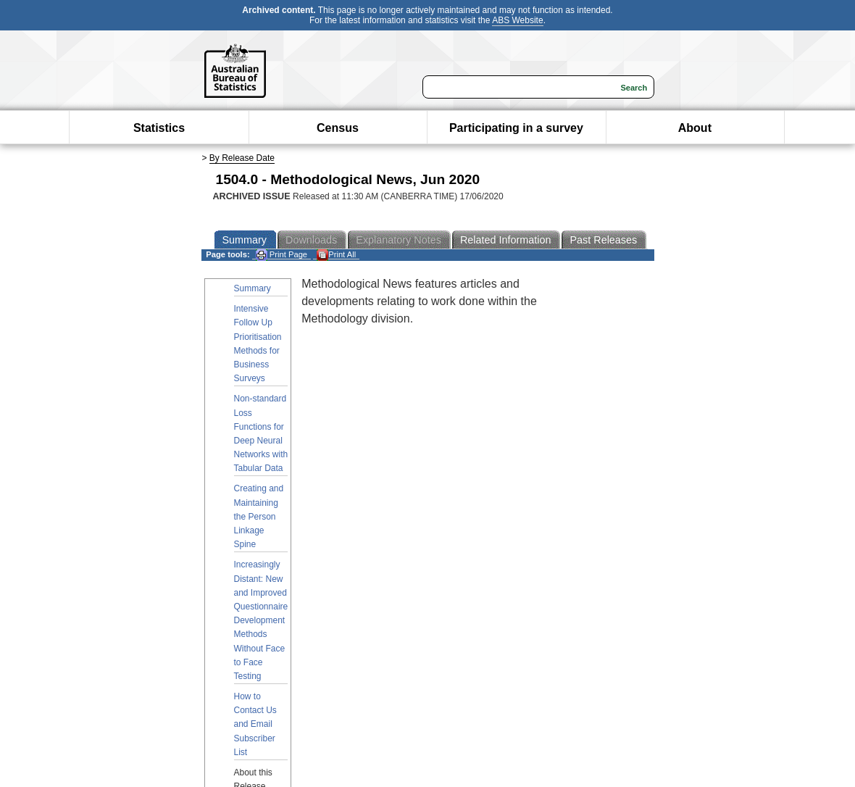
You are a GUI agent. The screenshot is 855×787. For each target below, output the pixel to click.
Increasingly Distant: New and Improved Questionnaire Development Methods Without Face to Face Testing (261, 620)
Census (338, 128)
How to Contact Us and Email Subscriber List (255, 724)
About (695, 128)
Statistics (159, 128)
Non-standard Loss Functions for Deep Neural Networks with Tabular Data (261, 433)
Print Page (281, 254)
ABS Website (517, 20)
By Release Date (242, 158)
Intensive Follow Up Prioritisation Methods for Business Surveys (258, 343)
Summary (252, 288)
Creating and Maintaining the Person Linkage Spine (259, 516)
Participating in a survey (516, 128)
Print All (336, 254)
